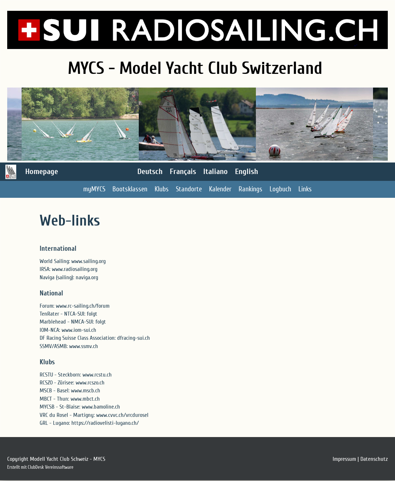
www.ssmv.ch (83, 346)
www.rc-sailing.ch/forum (83, 306)
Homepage (41, 171)
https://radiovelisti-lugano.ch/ (105, 423)
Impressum (344, 459)
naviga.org (87, 277)
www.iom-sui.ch (79, 330)
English (246, 171)
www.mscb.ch (85, 390)
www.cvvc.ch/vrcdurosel (122, 415)
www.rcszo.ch (90, 382)
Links (305, 189)
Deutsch (150, 171)
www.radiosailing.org (74, 269)
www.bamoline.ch (101, 407)
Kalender (220, 189)
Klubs (162, 189)
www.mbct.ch (85, 399)
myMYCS (94, 189)
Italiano (215, 171)
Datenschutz (374, 459)
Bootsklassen (129, 189)
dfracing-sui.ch (133, 338)
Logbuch (280, 189)
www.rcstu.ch (97, 374)
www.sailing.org (88, 261)
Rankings (250, 189)
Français (183, 171)
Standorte (189, 189)
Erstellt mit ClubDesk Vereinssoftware (40, 467)
